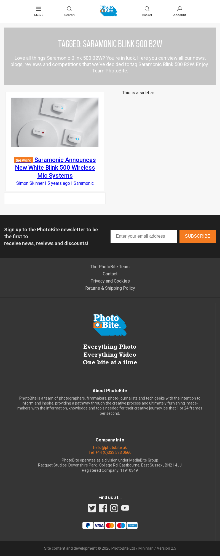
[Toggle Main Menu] (38, 11)
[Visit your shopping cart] (147, 11)
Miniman (146, 548)
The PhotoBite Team (110, 267)
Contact (110, 274)
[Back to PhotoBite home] (108, 14)
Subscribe (197, 236)
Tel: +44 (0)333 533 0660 (110, 453)
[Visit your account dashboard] (179, 11)
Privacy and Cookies (110, 281)
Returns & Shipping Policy (110, 288)
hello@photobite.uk (110, 448)
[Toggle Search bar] (69, 11)
